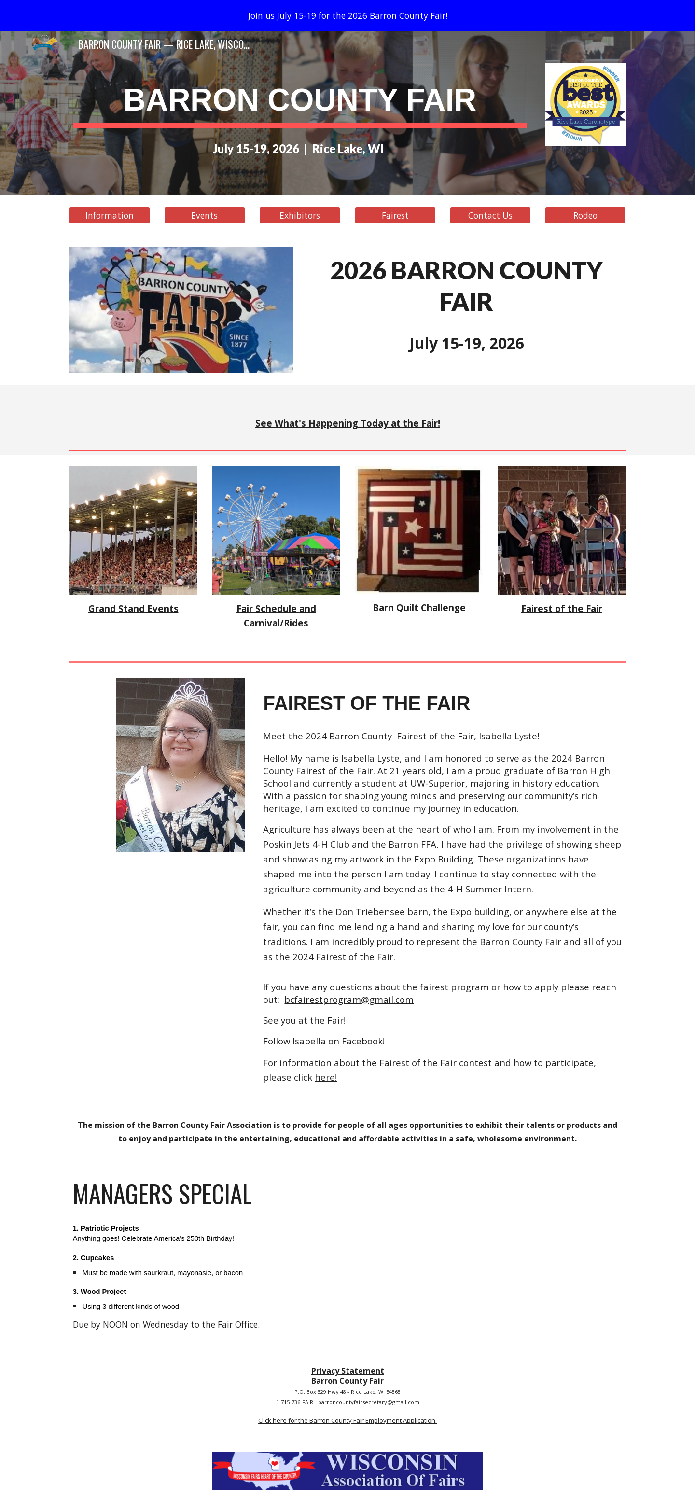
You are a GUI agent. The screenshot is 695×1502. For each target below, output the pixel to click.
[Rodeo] (585, 215)
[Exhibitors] (300, 215)
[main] (300, 99)
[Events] (205, 215)
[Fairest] (395, 215)
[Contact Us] (490, 215)
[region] (347, 15)
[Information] (110, 215)
